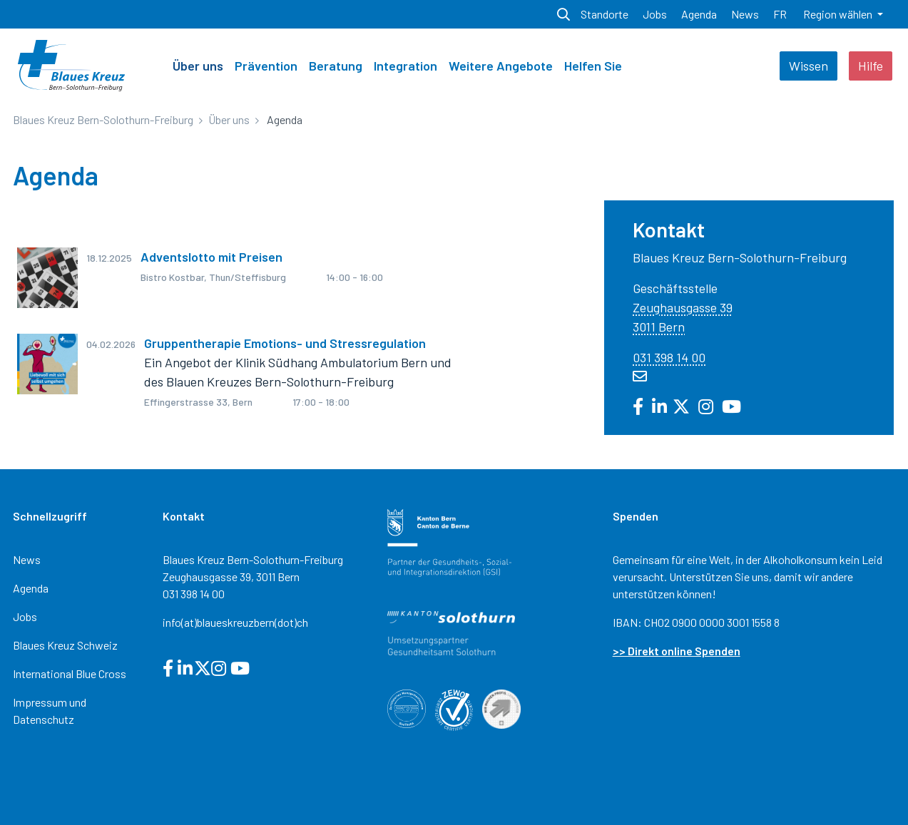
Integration (405, 65)
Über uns (198, 65)
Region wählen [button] (838, 14)
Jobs (25, 616)
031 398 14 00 (669, 357)
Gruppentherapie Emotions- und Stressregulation (285, 343)
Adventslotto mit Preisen (211, 257)
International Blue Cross (69, 673)
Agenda (31, 588)
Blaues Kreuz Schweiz (65, 645)
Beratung (335, 65)
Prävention (266, 65)
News (27, 559)
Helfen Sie (593, 65)
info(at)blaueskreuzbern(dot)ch (235, 622)
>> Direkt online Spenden (676, 650)
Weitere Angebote (501, 65)
